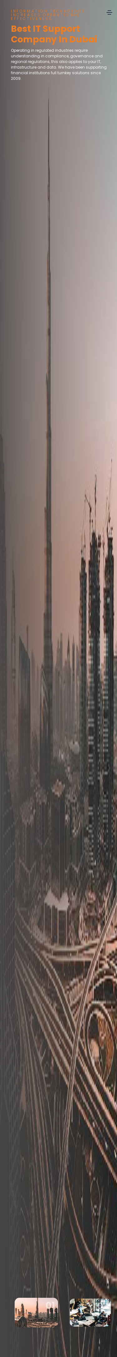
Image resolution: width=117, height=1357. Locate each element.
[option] (58, 678)
